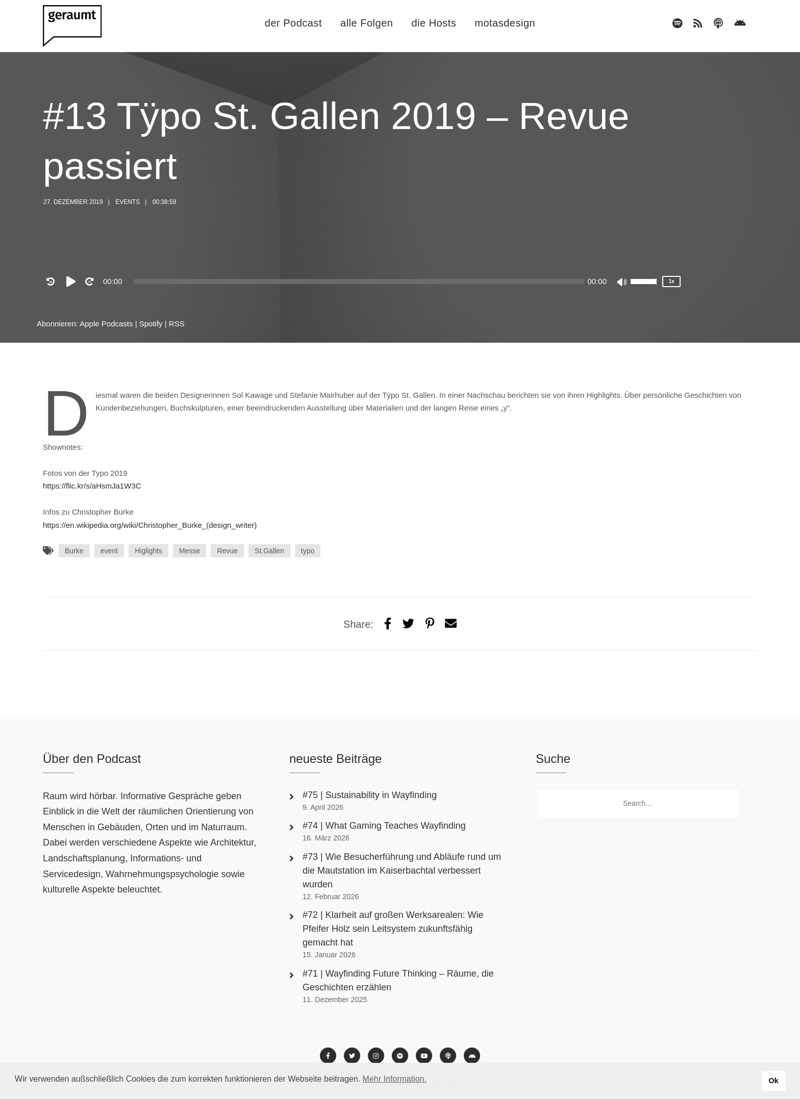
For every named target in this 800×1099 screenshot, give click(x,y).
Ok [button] (773, 1081)
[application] (359, 281)
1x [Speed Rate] (671, 281)
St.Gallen (269, 551)
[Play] (73, 281)
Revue (227, 551)
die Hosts (433, 23)
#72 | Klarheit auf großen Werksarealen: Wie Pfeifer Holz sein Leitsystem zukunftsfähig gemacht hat (393, 929)
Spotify (151, 323)
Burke (74, 551)
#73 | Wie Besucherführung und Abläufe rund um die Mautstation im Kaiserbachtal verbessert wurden (402, 870)
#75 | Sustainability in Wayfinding (370, 795)
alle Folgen (366, 23)
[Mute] (622, 283)
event (109, 551)
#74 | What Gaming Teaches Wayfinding (384, 826)
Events (127, 202)
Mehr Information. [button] (395, 1079)
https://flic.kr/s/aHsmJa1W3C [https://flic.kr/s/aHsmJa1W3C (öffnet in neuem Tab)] (92, 485)
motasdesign (504, 23)
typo (307, 551)
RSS (177, 323)
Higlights (148, 551)
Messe (189, 551)
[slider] (359, 281)
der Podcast (293, 23)
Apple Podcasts (106, 323)
